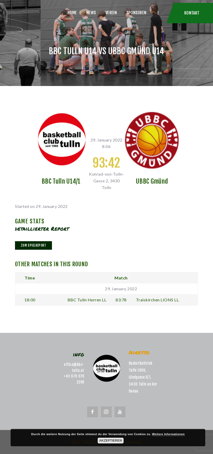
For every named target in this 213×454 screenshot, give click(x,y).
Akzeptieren (110, 440)
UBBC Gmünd (152, 181)
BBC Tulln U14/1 (61, 181)
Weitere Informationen (168, 434)
